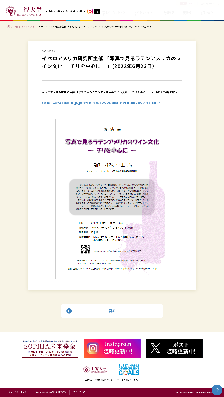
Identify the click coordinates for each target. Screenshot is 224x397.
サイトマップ (79, 392)
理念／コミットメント (113, 13)
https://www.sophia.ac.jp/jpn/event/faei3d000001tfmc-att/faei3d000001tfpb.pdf (99, 103)
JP (183, 3)
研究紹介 (187, 13)
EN (190, 3)
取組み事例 (169, 13)
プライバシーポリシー (19, 392)
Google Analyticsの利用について (51, 392)
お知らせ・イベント (144, 13)
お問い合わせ (206, 13)
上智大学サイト (208, 3)
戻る (112, 310)
